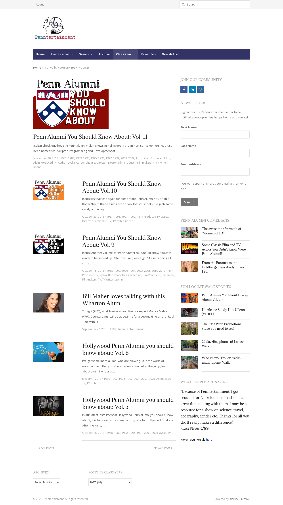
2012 (162, 271)
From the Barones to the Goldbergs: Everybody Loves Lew (223, 267)
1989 (79, 158)
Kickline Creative (239, 499)
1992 (117, 271)
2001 (137, 379)
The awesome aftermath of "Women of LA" (221, 231)
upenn (37, 167)
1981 (64, 158)
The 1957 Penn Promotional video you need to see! (222, 326)
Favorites (148, 54)
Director (101, 163)
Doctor (112, 163)
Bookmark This (117, 275)
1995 (94, 158)
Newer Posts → (164, 448)
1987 (110, 217)
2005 (147, 271)
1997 (109, 158)
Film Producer (127, 163)
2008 (124, 158)
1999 (116, 158)
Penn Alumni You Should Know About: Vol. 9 (122, 241)
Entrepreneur (135, 329)
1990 (86, 158)
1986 (71, 158)
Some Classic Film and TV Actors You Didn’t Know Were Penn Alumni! (224, 249)
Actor (139, 158)
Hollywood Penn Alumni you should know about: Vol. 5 (128, 403)
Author (62, 163)
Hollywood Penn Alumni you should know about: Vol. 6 (128, 349)
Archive (104, 54)
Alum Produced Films (157, 158)
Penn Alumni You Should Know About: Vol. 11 (90, 136)
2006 (155, 433)
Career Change (85, 163)
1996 (101, 158)
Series (84, 54)
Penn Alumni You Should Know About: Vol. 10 (122, 187)
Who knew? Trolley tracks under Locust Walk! (221, 360)
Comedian (134, 275)
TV (153, 163)
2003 (140, 271)
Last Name (188, 146)
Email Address (191, 164)
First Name (189, 127)
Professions (60, 54)
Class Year (124, 54)
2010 (155, 271)
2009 (131, 158)
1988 (110, 271)
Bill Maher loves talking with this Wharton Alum (123, 299)
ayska (71, 163)
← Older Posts (43, 448)
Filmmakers (89, 279)
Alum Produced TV (45, 163)
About (40, 4)
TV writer (161, 163)
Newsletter (170, 54)
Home (40, 54)
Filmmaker (143, 163)
